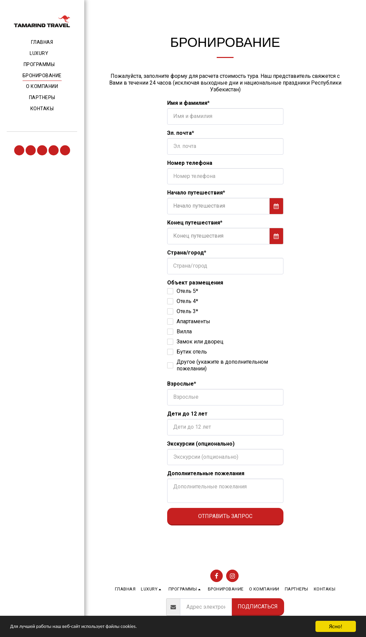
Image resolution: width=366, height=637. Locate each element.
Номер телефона (189, 163)
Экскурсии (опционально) (201, 444)
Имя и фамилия (187, 103)
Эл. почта (179, 133)
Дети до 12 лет (187, 414)
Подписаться (258, 606)
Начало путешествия (195, 192)
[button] (42, 53)
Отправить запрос (225, 516)
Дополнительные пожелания (205, 473)
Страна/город (185, 252)
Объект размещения (195, 282)
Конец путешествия (193, 222)
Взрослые (180, 384)
